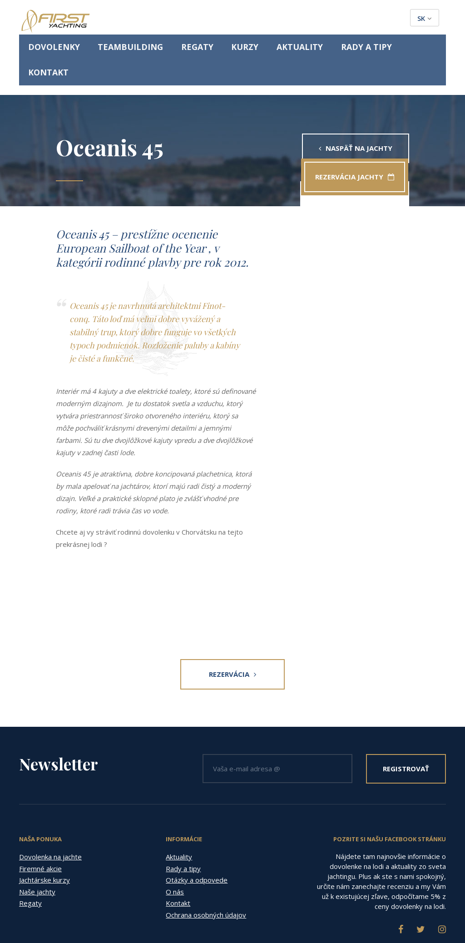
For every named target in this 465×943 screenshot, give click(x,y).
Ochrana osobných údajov (206, 863)
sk (424, 18)
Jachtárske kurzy (44, 828)
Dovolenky (118, 19)
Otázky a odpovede (197, 828)
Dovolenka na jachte (50, 805)
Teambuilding (175, 19)
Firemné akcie (40, 816)
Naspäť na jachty (355, 96)
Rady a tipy (354, 19)
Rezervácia (232, 622)
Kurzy (262, 19)
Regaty (225, 19)
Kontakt (404, 19)
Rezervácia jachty (342, 124)
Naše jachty (37, 839)
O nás (175, 839)
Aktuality (304, 19)
